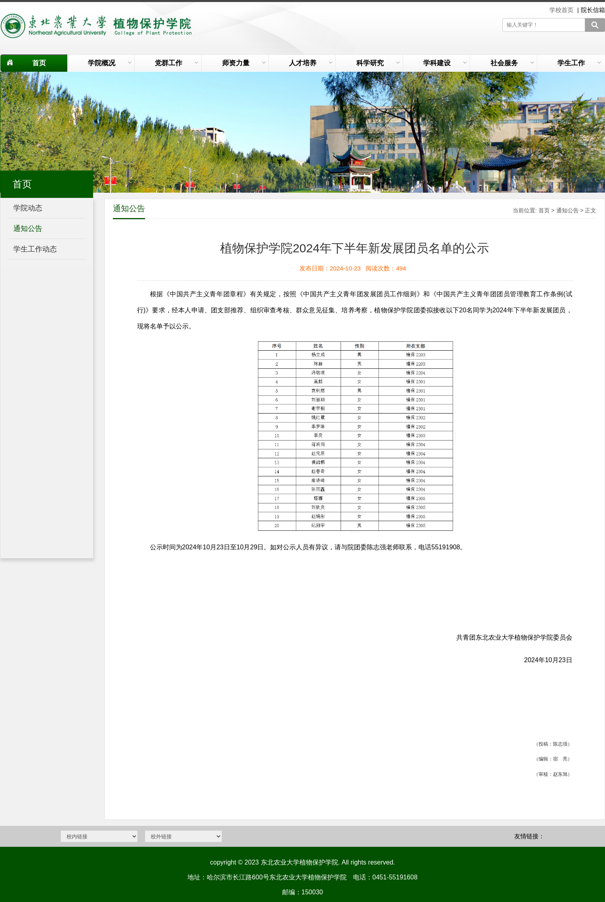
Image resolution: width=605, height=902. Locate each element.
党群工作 (176, 63)
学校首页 (562, 9)
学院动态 (27, 208)
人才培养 (311, 63)
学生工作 (579, 63)
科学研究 (378, 63)
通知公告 (27, 228)
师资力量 (244, 63)
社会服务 (512, 63)
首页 (39, 63)
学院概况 (109, 63)
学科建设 (445, 63)
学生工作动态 (35, 249)
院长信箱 (593, 9)
